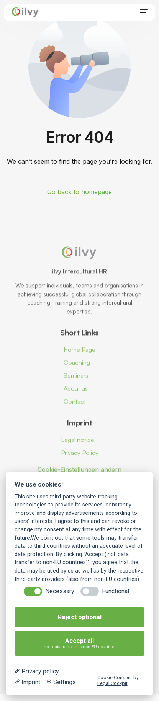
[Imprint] (27, 682)
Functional (115, 591)
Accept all (79, 643)
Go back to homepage (79, 192)
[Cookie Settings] (61, 682)
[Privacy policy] (37, 671)
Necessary (59, 591)
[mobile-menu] (142, 12)
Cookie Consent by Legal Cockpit (118, 680)
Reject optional (80, 617)
